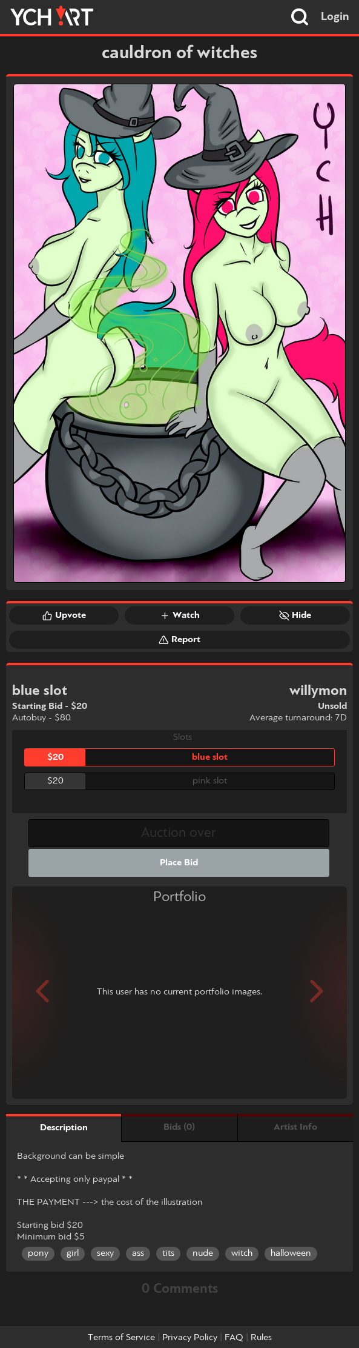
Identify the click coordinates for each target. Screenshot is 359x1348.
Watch (180, 615)
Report (179, 640)
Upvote (64, 615)
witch (241, 1253)
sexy (105, 1253)
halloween (291, 1253)
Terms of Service (121, 1338)
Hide (295, 615)
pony (38, 1253)
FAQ (234, 1338)
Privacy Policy (189, 1338)
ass (138, 1253)
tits (168, 1253)
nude (203, 1253)
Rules (261, 1338)
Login (335, 17)
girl (73, 1253)
